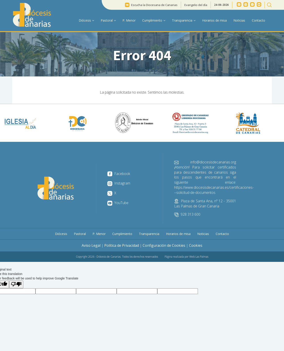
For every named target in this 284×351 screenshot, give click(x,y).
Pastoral (80, 234)
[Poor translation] (16, 284)
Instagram (118, 183)
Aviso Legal (91, 245)
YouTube (117, 202)
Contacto (258, 20)
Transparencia (149, 234)
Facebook (118, 173)
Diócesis (61, 234)
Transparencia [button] (183, 20)
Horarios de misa (214, 20)
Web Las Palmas (198, 257)
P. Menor (129, 20)
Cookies (195, 245)
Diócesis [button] (86, 20)
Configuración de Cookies (164, 245)
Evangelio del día (195, 5)
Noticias (239, 20)
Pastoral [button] (108, 20)
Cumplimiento (122, 234)
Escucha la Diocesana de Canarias (154, 5)
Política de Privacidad (121, 245)
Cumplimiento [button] (153, 20)
